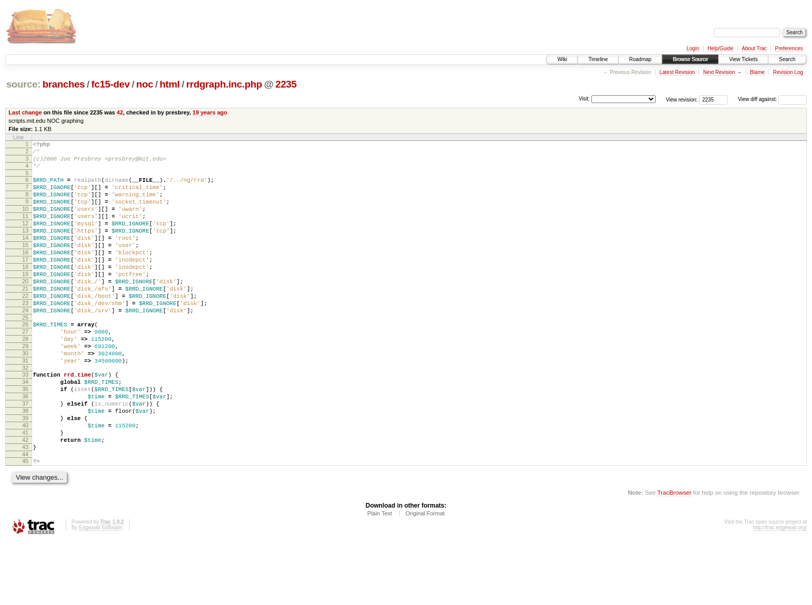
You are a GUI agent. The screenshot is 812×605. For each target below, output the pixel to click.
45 (25, 523)
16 (25, 274)
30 (25, 395)
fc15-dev (110, 84)
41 (25, 490)
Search (787, 59)
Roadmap (640, 59)
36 (25, 446)
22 (25, 327)
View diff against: (772, 99)
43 (25, 508)
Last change (25, 112)
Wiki (562, 59)
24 (25, 344)
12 (25, 239)
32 (25, 413)
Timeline (597, 59)
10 (25, 221)
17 (25, 283)
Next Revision (719, 72)
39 (25, 472)
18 (25, 292)
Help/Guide (720, 48)
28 (25, 377)
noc (144, 84)
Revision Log (788, 72)
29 (25, 386)
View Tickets (743, 59)
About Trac (754, 48)
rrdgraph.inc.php (224, 84)
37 (25, 455)
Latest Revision (676, 72)
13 (25, 247)
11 (25, 230)
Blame (757, 72)
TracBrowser (674, 556)
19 (25, 300)
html (170, 84)
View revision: (682, 99)
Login (693, 48)
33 (25, 419)
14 (25, 256)
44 (25, 516)
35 (25, 437)
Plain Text (379, 577)
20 (25, 309)
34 (25, 428)
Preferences (789, 48)
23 (25, 336)
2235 (286, 84)
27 (25, 369)
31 (25, 404)
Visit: (584, 99)
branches (63, 84)
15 (25, 265)
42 (120, 112)
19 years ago (210, 112)
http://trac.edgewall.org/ (780, 591)
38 (25, 463)
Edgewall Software (100, 591)
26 (25, 360)
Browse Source (690, 59)
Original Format (425, 577)
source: (23, 84)
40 (25, 481)
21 (25, 318)
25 (25, 353)
